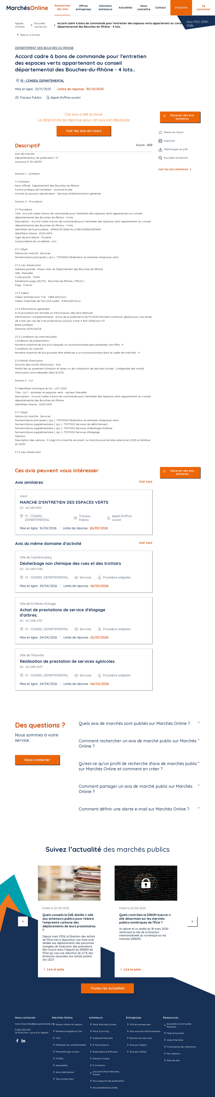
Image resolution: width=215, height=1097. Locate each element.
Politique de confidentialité (69, 1045)
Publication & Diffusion (103, 1051)
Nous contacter (37, 760)
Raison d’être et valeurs (67, 1024)
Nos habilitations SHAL (103, 1087)
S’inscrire (181, 7)
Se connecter (203, 7)
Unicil (23, 496)
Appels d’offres (20, 25)
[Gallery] (107, 922)
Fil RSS (57, 1058)
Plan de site (171, 1060)
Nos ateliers (171, 1053)
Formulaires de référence (179, 1047)
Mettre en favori (173, 132)
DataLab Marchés (101, 1038)
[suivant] (192, 921)
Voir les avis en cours (83, 131)
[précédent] (23, 921)
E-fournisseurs (99, 1045)
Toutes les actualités (107, 988)
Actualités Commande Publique (177, 1025)
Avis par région (136, 1045)
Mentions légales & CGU (67, 1031)
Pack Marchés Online (102, 1024)
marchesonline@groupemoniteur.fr (34, 1023)
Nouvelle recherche (40, 25)
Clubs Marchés (173, 1040)
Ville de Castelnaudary (36, 557)
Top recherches (62, 1079)
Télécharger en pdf (175, 149)
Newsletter (60, 1065)
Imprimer (169, 140)
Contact (160, 7)
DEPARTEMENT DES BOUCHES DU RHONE (44, 48)
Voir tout (145, 481)
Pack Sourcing (99, 1031)
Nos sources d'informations (143, 1031)
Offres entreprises (83, 7)
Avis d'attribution (63, 1072)
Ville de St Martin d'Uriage (38, 604)
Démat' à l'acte (99, 1058)
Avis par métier (136, 1051)
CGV (56, 1038)
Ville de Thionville (32, 655)
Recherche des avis (139, 1038)
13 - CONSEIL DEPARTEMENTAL (42, 81)
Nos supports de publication (106, 1081)
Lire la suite (53, 969)
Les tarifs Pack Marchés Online (104, 1073)
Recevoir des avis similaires (182, 117)
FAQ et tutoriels (173, 1033)
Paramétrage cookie (65, 1051)
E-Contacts (97, 1065)
